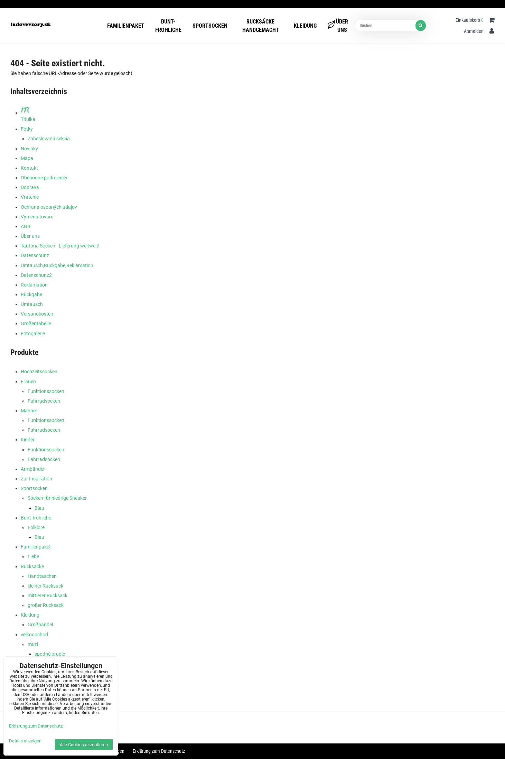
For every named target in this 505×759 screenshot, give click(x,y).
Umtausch (32, 304)
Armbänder (33, 469)
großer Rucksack (46, 605)
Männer (29, 410)
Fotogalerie (33, 333)
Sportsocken (34, 488)
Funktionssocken (46, 391)
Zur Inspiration (36, 478)
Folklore (36, 527)
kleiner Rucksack (45, 586)
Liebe (33, 556)
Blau (39, 508)
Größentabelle (36, 323)
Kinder (28, 439)
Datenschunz (35, 255)
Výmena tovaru (37, 216)
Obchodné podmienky (44, 177)
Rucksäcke (32, 566)
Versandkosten (37, 314)
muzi (33, 644)
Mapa (27, 158)
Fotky (27, 129)
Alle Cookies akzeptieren (84, 744)
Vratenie (30, 197)
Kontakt (29, 168)
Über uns (30, 236)
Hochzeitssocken (39, 371)
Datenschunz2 (36, 275)
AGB (25, 226)
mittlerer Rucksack (47, 595)
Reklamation (34, 285)
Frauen (28, 381)
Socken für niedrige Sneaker (57, 498)
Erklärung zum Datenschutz (159, 751)
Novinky (29, 148)
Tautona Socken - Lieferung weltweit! (60, 246)
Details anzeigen (25, 741)
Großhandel (40, 624)
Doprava (30, 187)
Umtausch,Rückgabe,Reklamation (57, 265)
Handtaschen (42, 576)
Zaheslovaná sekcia (49, 138)
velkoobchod (34, 634)
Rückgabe (31, 294)
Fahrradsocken (44, 401)
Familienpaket (36, 547)
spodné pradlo (50, 654)
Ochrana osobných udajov (49, 207)
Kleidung (30, 615)
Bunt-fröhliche (36, 518)
